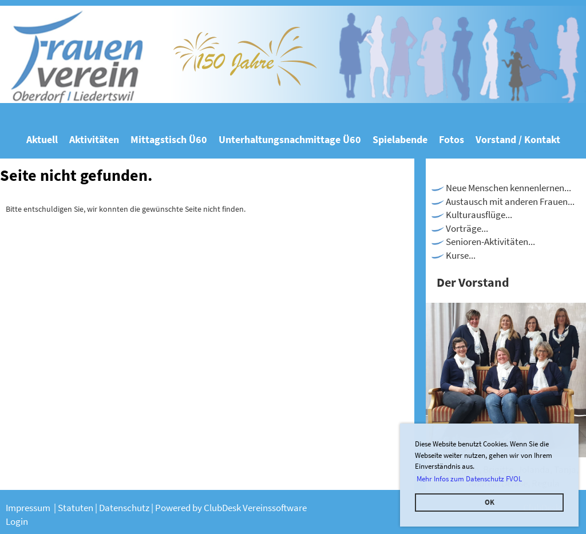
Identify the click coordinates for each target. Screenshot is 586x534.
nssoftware (285, 507)
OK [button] (489, 502)
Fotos (451, 139)
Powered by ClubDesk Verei (209, 507)
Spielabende (400, 139)
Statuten (76, 507)
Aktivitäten (94, 139)
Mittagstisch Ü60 (168, 139)
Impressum (29, 507)
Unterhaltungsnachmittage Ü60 (290, 139)
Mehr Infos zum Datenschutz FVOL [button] (469, 479)
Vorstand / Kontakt (518, 139)
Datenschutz (125, 507)
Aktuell (42, 139)
